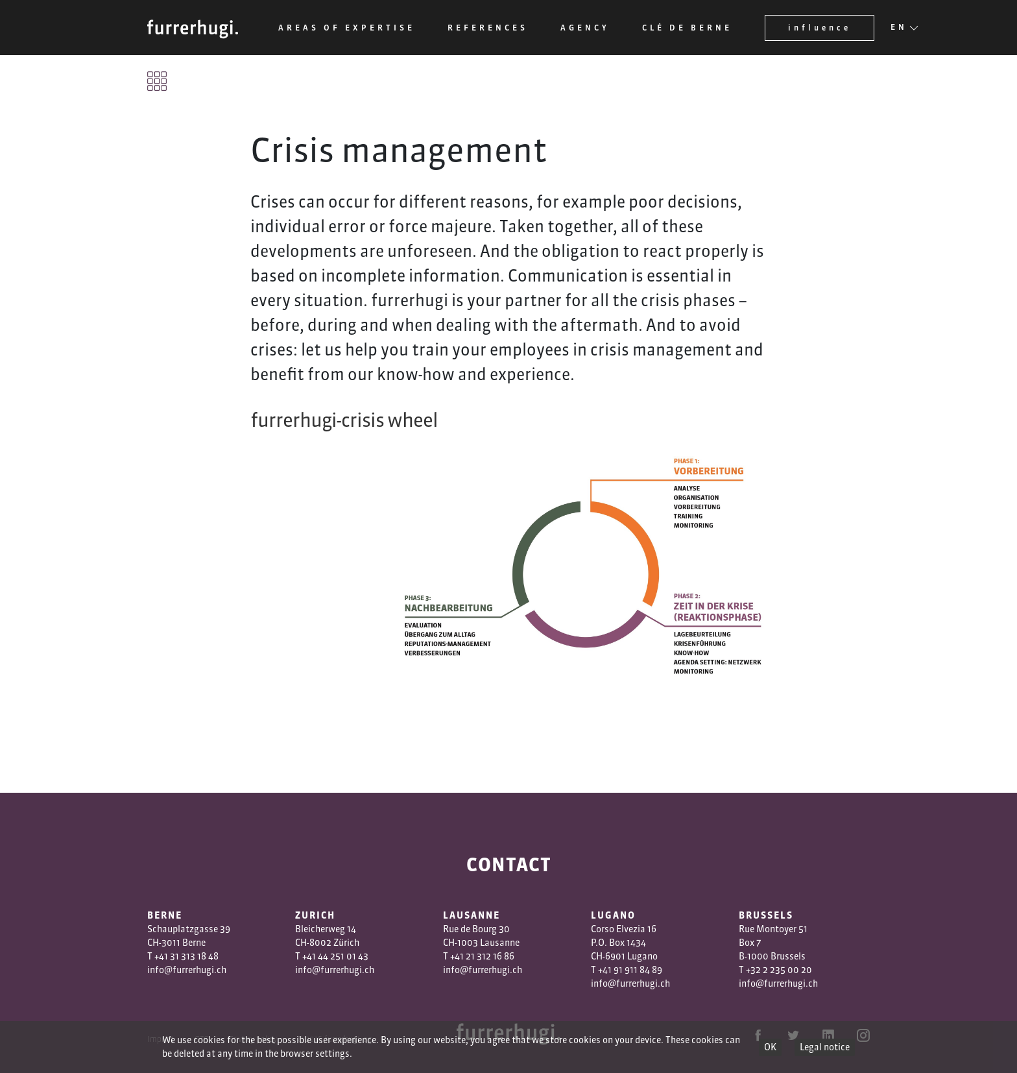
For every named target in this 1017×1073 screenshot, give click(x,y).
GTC (201, 1039)
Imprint (160, 1039)
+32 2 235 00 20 (779, 970)
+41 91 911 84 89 (630, 970)
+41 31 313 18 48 (186, 956)
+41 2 (460, 956)
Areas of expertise (346, 27)
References (488, 27)
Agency (585, 27)
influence (819, 27)
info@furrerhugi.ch (186, 970)
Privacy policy (253, 1039)
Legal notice (825, 1047)
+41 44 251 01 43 (335, 956)
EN (899, 27)
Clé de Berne (687, 27)
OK (770, 1047)
